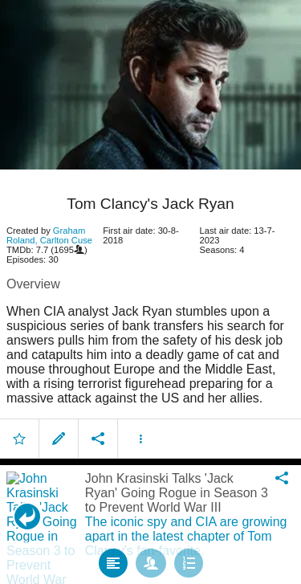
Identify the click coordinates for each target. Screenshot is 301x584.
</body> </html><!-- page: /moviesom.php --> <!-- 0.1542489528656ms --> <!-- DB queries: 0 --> (150, 292)
